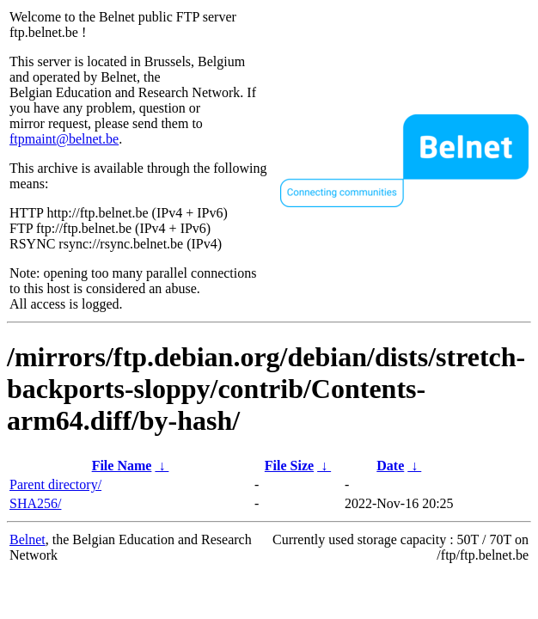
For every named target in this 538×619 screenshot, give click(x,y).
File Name (122, 465)
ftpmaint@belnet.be (64, 139)
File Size (289, 465)
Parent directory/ (55, 484)
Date (390, 465)
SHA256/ (35, 503)
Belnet (27, 539)
